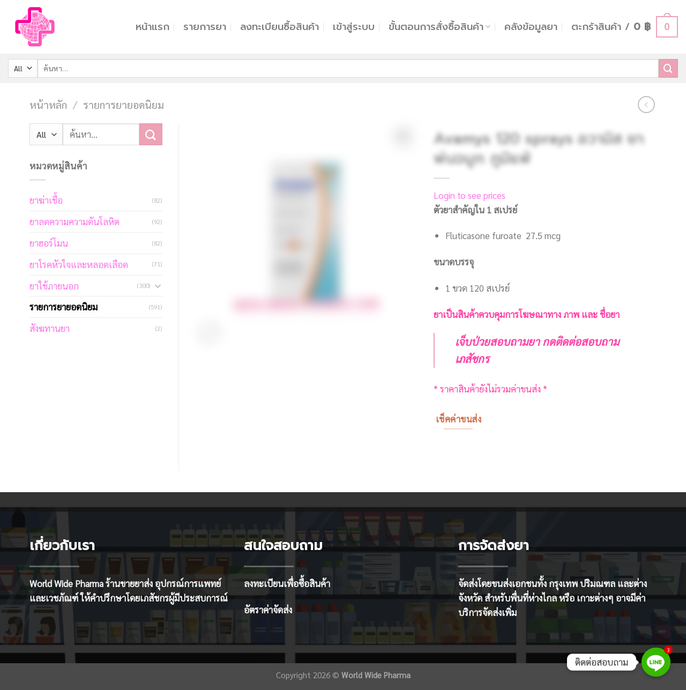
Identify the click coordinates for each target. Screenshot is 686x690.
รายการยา (204, 26)
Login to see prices (469, 195)
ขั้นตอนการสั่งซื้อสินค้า (439, 26)
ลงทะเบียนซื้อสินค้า (279, 26)
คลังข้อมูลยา (530, 26)
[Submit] (668, 68)
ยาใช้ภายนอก (54, 286)
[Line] (656, 662)
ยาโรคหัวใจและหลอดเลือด (78, 264)
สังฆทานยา (49, 328)
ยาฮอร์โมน (48, 243)
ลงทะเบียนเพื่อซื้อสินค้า (287, 583)
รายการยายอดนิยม (123, 104)
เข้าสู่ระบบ (354, 26)
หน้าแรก (152, 26)
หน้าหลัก (48, 104)
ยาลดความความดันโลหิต (74, 221)
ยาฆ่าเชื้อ (46, 200)
